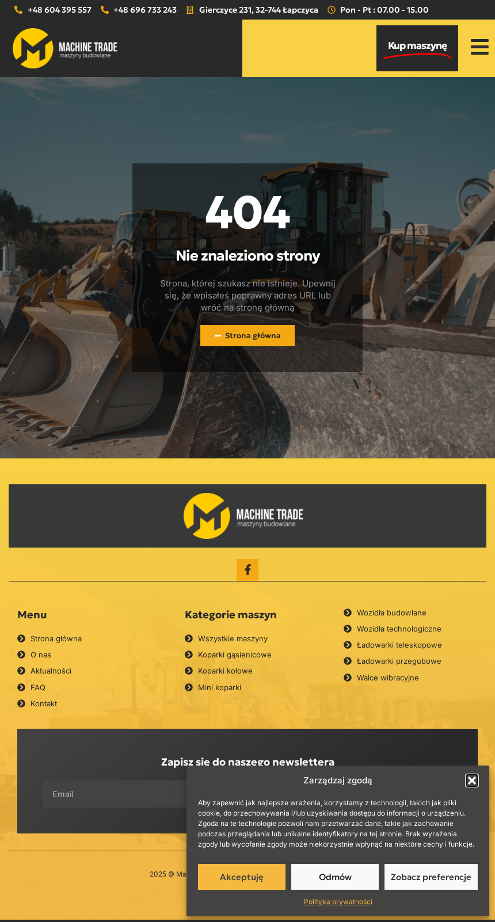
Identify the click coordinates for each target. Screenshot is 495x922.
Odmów (335, 876)
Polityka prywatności (338, 901)
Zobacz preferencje (431, 876)
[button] (472, 780)
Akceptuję (242, 876)
